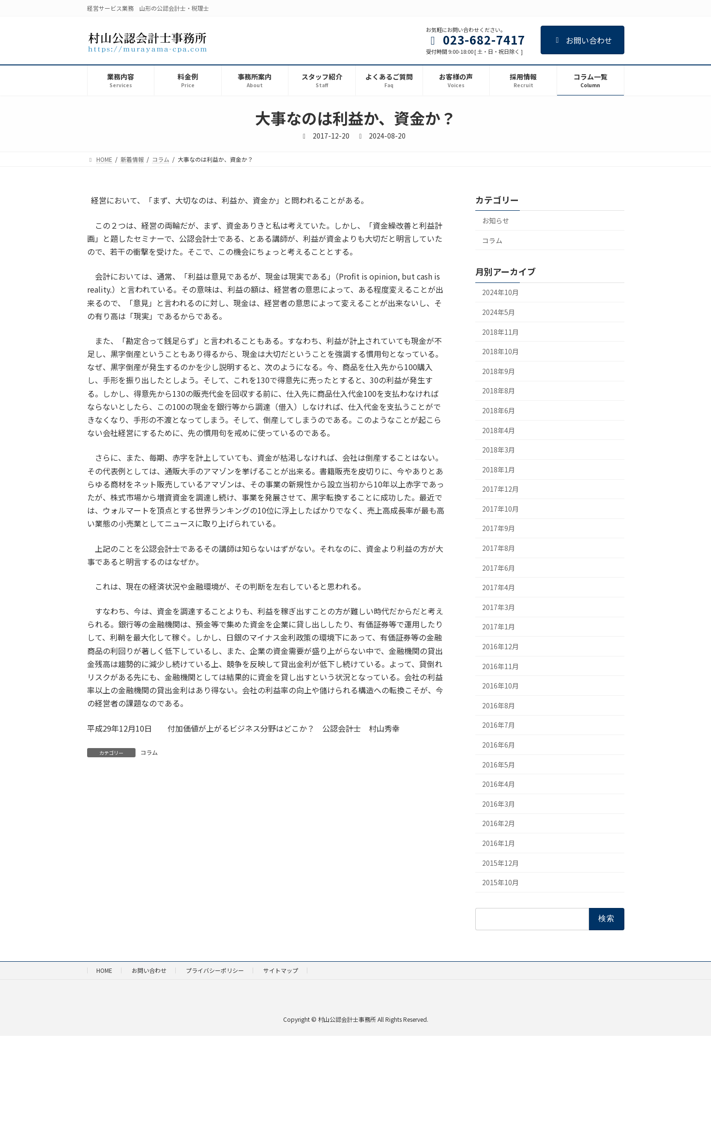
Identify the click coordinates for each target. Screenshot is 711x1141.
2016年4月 (498, 784)
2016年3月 (498, 804)
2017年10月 (500, 509)
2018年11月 (500, 332)
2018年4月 (498, 430)
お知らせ (495, 220)
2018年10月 (500, 352)
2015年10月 (500, 883)
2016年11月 (500, 666)
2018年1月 (498, 469)
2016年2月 (498, 823)
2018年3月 (498, 449)
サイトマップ (280, 970)
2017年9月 (498, 528)
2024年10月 (500, 292)
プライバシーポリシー (215, 970)
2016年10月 (500, 686)
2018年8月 (498, 391)
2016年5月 (498, 764)
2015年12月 (500, 863)
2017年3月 (498, 607)
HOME (104, 970)
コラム (149, 752)
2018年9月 (498, 371)
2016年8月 (498, 705)
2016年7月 (498, 725)
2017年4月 (498, 588)
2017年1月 (498, 627)
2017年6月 (498, 568)
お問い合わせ (582, 40)
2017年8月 (498, 548)
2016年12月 (500, 646)
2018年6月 (498, 410)
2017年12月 (500, 489)
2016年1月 (498, 843)
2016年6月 (498, 745)
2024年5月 (498, 312)
